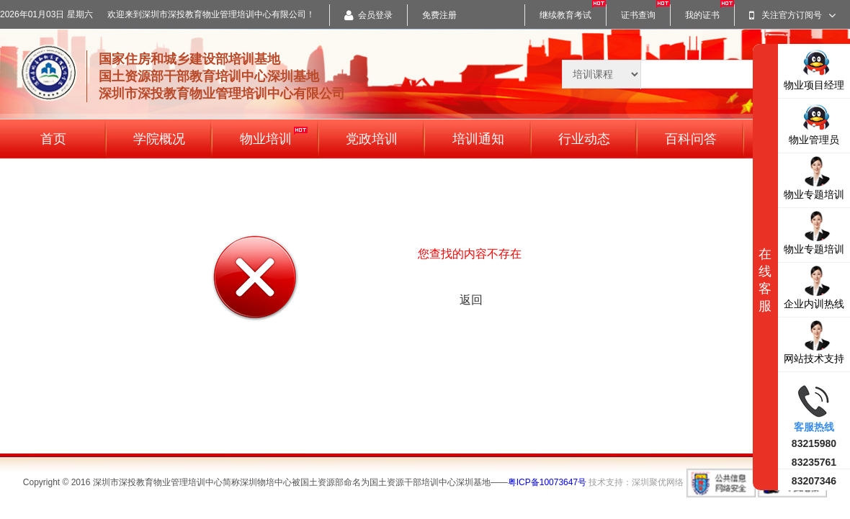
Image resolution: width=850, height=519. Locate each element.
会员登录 (368, 15)
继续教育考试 (565, 15)
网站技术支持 (814, 341)
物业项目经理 (814, 68)
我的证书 (702, 15)
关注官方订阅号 (792, 15)
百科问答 (691, 139)
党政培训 (372, 139)
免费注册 (439, 15)
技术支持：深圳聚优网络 (636, 482)
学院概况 (159, 139)
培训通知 (478, 139)
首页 (53, 139)
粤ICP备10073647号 (547, 482)
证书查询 (638, 15)
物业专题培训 (814, 177)
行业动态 (584, 139)
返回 (471, 300)
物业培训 (274, 136)
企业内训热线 (814, 287)
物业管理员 (814, 122)
